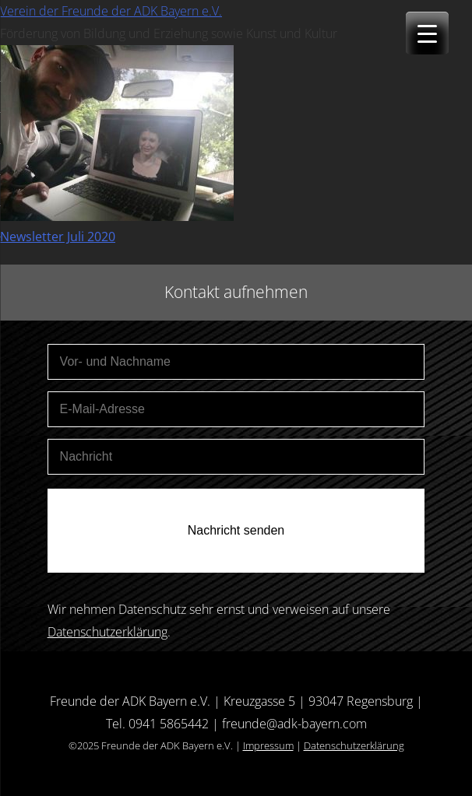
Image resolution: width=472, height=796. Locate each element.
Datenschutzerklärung (107, 631)
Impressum (268, 745)
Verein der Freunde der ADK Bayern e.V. (111, 10)
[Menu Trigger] (427, 33)
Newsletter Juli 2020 (57, 236)
